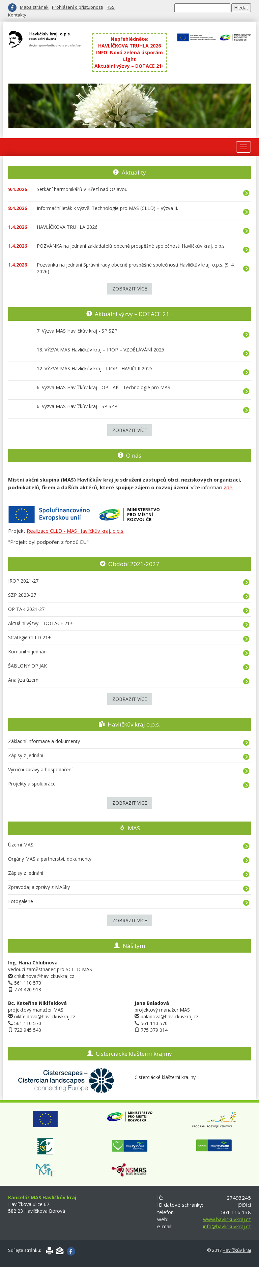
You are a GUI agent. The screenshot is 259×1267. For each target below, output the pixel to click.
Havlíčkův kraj (237, 1250)
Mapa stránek (34, 7)
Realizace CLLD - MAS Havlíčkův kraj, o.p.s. (75, 530)
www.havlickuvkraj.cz (227, 1219)
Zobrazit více (129, 288)
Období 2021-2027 (133, 564)
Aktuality (134, 172)
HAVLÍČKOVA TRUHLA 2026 (129, 45)
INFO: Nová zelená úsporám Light (129, 55)
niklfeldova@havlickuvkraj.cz (44, 1016)
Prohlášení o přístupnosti (77, 7)
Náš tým (134, 946)
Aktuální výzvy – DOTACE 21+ (129, 66)
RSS (111, 7)
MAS (134, 828)
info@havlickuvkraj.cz (227, 1226)
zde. (228, 487)
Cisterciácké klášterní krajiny (134, 1053)
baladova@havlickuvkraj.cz (169, 1016)
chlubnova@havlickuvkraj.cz (44, 976)
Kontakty (17, 15)
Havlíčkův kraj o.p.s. (134, 724)
